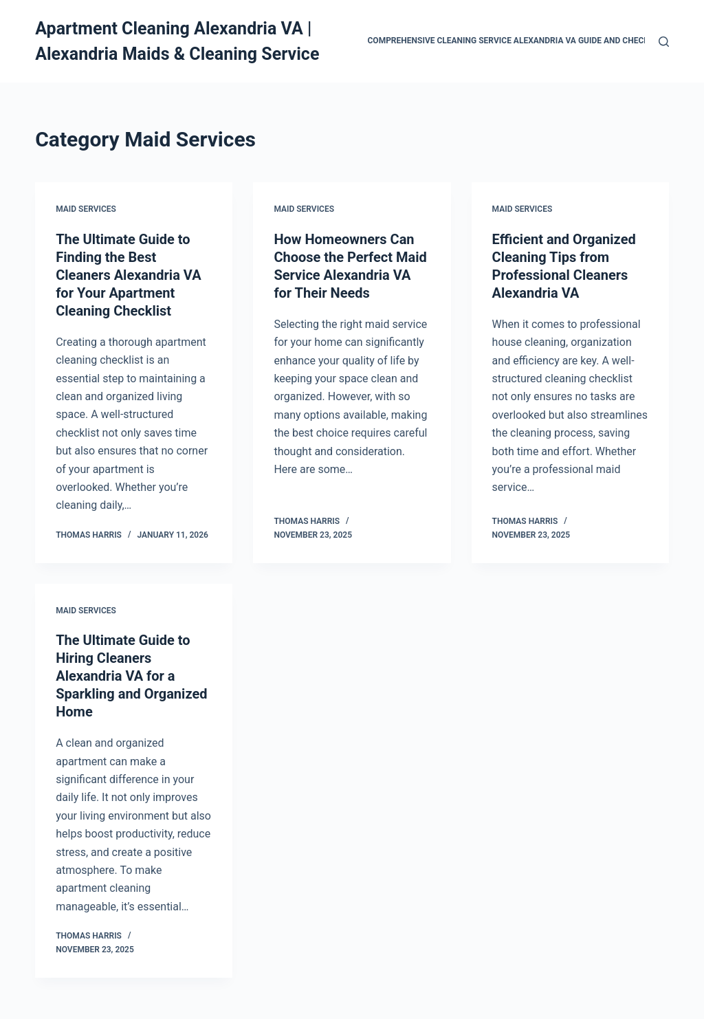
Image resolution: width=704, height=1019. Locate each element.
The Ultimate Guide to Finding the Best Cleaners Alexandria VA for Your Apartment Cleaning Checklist (128, 275)
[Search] (664, 41)
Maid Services (86, 209)
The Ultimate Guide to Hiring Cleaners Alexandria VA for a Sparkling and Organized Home (131, 676)
